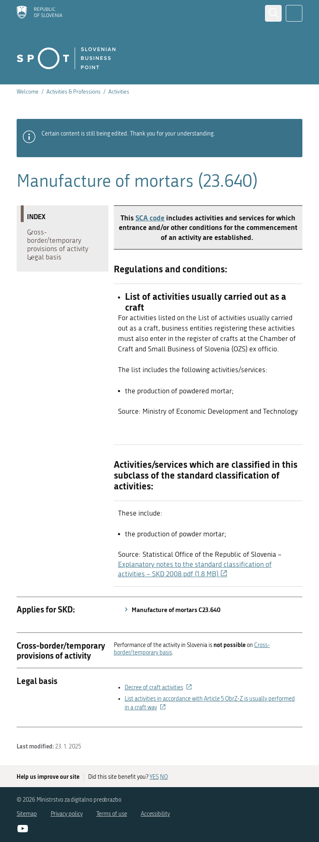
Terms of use (111, 813)
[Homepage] (39, 13)
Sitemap (27, 813)
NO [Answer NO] (164, 776)
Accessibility (155, 813)
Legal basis (48, 263)
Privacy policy (67, 813)
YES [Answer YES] (154, 776)
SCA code (149, 217)
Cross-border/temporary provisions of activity (62, 242)
